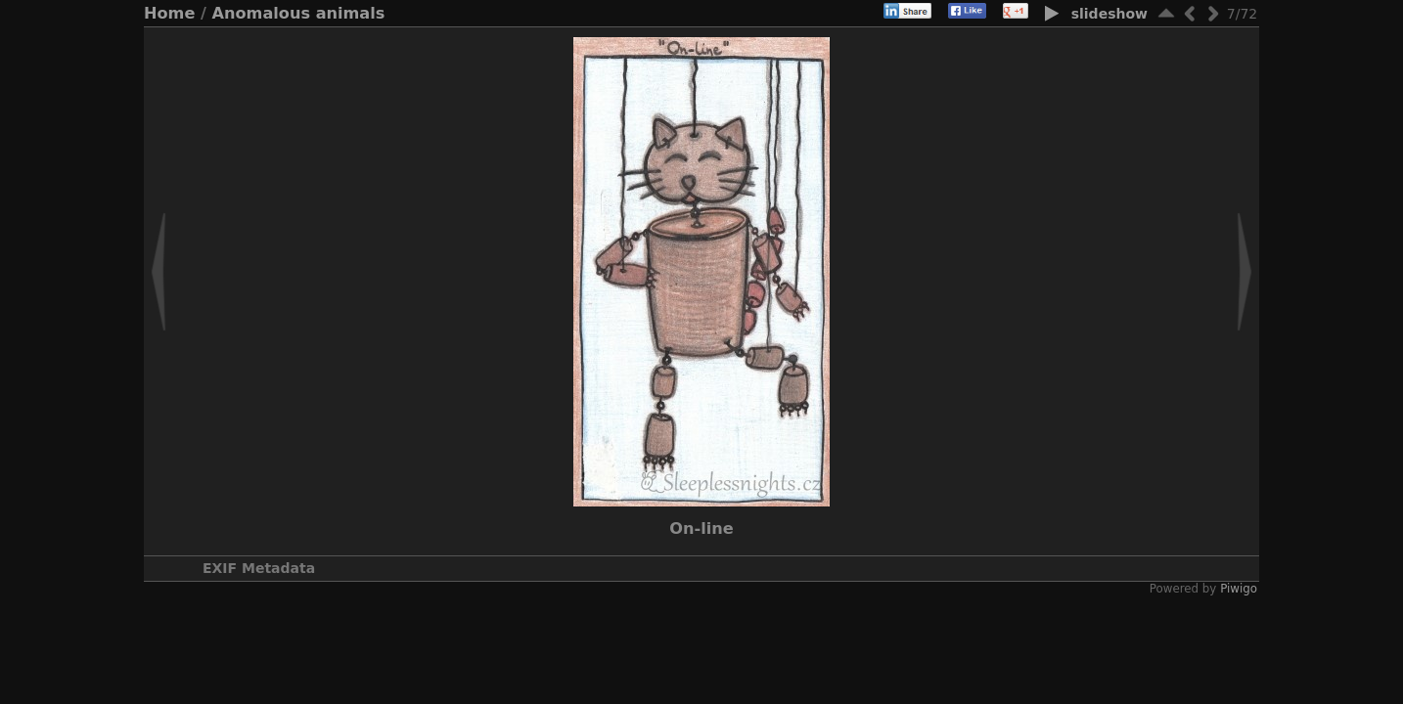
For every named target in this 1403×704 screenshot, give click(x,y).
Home (169, 13)
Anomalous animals (298, 13)
